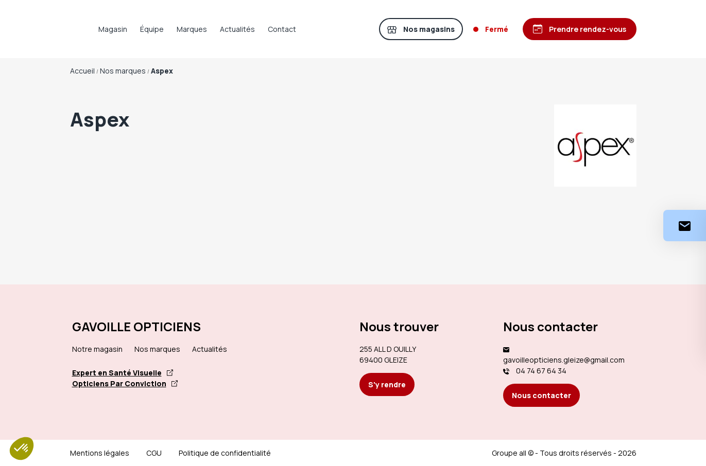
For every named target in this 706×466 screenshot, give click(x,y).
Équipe (183, 29)
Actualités (268, 29)
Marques (223, 29)
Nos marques (157, 349)
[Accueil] (85, 29)
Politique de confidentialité (225, 453)
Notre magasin (97, 349)
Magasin (143, 29)
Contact (313, 29)
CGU (154, 453)
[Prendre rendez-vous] (578, 29)
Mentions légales (99, 453)
